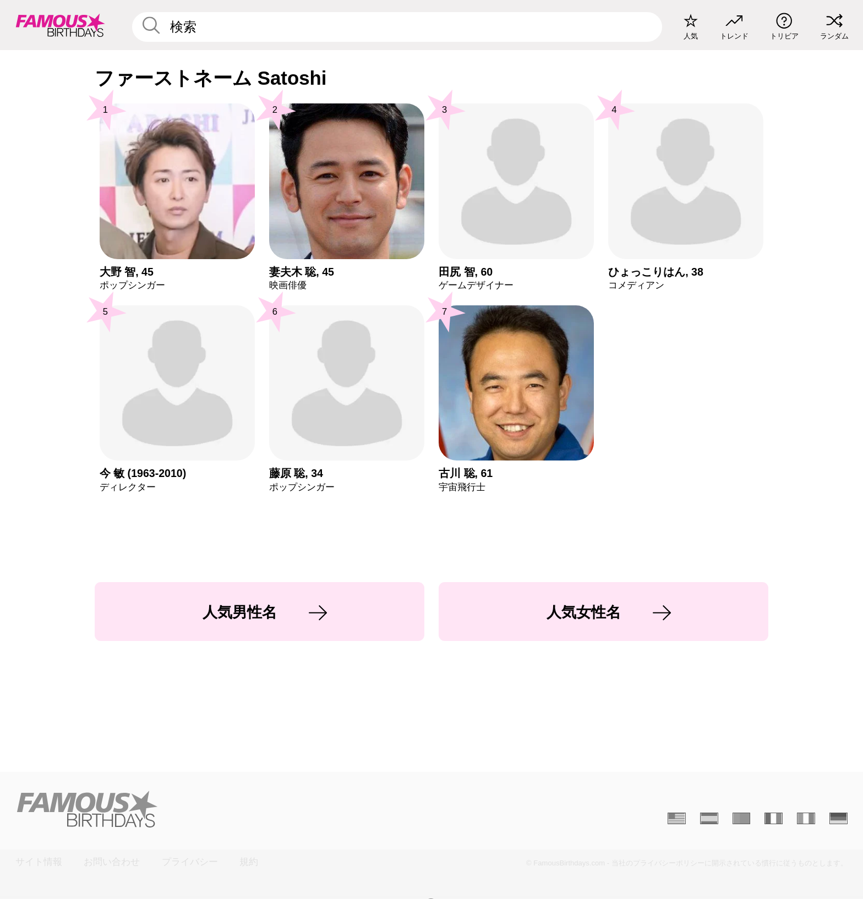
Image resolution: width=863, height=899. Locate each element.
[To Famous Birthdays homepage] (60, 25)
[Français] (773, 819)
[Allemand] (838, 819)
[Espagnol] (709, 819)
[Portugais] (742, 819)
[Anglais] (677, 819)
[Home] (219, 809)
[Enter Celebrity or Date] (397, 27)
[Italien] (806, 819)
